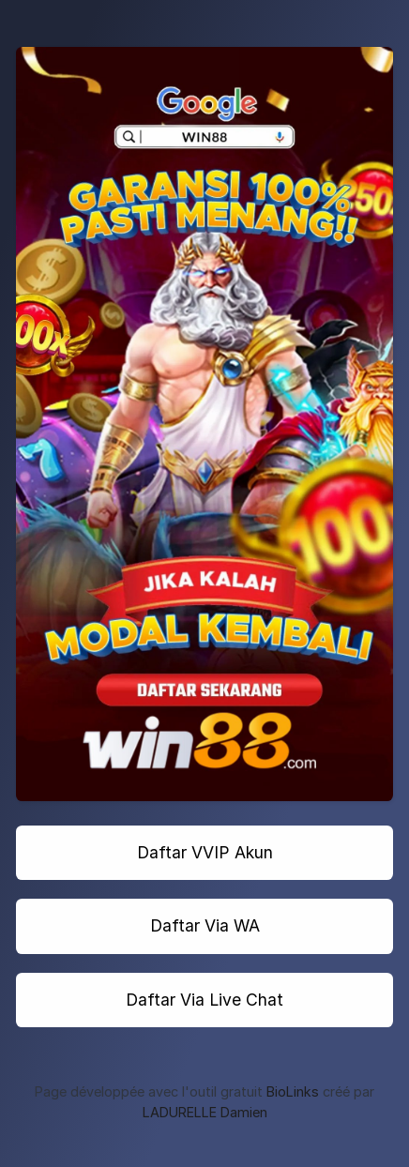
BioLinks (292, 1091)
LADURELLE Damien (205, 1112)
